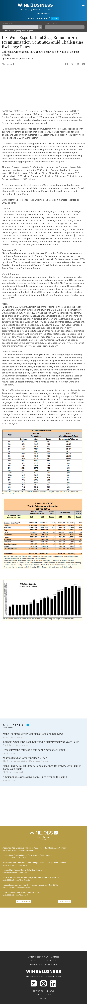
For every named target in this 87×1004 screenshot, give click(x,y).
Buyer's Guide (51, 964)
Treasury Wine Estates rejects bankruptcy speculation (34, 749)
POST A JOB (64, 901)
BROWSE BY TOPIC (51, 24)
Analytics (34, 961)
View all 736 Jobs (43, 840)
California (6, 31)
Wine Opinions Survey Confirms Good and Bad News (33, 733)
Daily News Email (49, 961)
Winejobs (55, 957)
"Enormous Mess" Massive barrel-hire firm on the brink (35, 776)
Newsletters (36, 964)
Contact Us (38, 991)
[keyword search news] (20, 27)
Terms (48, 995)
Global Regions (27, 31)
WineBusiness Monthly (38, 957)
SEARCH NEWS (8, 24)
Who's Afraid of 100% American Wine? (25, 757)
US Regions (15, 31)
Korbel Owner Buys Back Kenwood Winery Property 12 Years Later (41, 741)
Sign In (55, 18)
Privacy (39, 995)
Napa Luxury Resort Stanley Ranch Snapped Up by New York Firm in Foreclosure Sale (42, 767)
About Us (50, 991)
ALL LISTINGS (23, 901)
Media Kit (43, 998)
